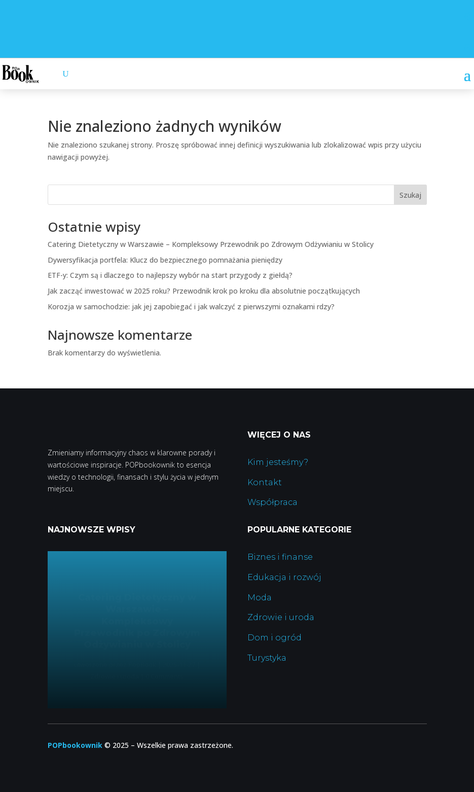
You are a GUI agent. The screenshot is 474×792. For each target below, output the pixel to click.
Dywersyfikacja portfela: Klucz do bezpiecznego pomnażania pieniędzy (165, 260)
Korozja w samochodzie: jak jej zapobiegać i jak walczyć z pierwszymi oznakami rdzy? (191, 306)
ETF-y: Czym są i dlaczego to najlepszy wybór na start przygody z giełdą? (170, 275)
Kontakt (264, 482)
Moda (259, 597)
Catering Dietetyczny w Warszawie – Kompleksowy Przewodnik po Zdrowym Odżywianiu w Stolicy (211, 244)
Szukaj (410, 195)
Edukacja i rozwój (284, 577)
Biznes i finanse (280, 557)
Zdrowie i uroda (280, 617)
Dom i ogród (274, 637)
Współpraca (272, 502)
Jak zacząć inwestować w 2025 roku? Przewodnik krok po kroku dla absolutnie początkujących (204, 291)
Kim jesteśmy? (277, 462)
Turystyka (266, 658)
